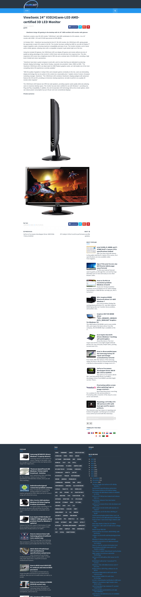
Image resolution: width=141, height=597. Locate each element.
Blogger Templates (42, 594)
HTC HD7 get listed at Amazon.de (102, 456)
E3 (77, 318)
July (94, 569)
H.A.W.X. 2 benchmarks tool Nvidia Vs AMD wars (106, 380)
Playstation (76, 295)
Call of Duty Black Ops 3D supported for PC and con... (105, 531)
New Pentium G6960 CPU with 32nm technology (103, 376)
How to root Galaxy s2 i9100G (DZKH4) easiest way (41, 383)
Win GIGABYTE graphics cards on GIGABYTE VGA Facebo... (105, 523)
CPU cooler (78, 298)
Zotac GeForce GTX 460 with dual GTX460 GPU (106, 317)
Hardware (23, 225)
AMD (74, 258)
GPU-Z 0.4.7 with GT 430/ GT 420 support (104, 407)
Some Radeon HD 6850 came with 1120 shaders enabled (104, 348)
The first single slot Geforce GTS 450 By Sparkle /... (104, 285)
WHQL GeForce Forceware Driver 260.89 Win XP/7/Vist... (105, 404)
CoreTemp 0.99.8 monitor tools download (105, 540)
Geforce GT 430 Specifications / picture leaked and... (104, 490)
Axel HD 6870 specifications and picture (104, 288)
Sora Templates (30, 594)
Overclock (78, 288)
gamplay (67, 328)
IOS (70, 311)
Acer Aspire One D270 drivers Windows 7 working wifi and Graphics (110, 111)
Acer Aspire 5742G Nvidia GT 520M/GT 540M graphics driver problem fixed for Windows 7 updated (41, 319)
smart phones (70, 331)
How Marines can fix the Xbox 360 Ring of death (104, 312)
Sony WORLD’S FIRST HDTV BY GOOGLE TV (105, 440)
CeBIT (75, 308)
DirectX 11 (71, 318)
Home (23, 10)
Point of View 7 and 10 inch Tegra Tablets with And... (106, 320)
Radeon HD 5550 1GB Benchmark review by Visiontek (105, 527)
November (96, 280)
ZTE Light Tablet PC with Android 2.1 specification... (103, 443)
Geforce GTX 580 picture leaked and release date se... (106, 296)
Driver (77, 255)
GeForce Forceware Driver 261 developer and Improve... (106, 304)
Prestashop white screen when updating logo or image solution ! (109, 161)
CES (71, 288)
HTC (69, 305)
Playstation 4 (79, 292)
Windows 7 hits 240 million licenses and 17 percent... (105, 365)
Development (59, 311)
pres (73, 328)
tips (69, 295)
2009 (92, 584)
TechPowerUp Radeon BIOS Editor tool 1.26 (105, 315)
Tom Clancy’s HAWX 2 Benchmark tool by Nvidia (106, 351)
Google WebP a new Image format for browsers (104, 554)
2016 (92, 263)
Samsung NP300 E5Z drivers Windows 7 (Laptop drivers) (40, 255)
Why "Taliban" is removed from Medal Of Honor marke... (106, 412)
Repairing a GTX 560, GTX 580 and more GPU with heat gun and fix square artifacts (109, 179)
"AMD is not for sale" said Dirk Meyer (103, 506)
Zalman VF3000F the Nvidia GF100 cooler (104, 520)
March (95, 577)
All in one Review (78, 285)
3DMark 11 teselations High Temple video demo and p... (105, 382)
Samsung (68, 285)
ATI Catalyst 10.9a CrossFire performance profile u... (105, 416)
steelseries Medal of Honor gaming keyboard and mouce (106, 447)
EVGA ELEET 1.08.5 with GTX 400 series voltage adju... (106, 326)
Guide (57, 321)
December (96, 277)
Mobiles (57, 262)
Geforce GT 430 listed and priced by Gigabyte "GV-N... (106, 546)
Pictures (78, 301)
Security (58, 315)
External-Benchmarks (69, 325)
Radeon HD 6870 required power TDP (103, 401)
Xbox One (62, 295)
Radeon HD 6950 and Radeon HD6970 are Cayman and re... (104, 433)
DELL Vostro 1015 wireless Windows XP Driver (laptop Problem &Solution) (40, 302)
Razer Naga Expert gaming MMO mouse (104, 450)
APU (56, 292)
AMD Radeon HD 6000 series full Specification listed (106, 478)
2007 (92, 588)
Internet (64, 321)
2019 (92, 258)
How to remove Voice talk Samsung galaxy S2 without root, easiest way (40, 335)
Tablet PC (65, 288)
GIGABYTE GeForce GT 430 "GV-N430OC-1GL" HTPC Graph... (105, 474)
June (94, 571)
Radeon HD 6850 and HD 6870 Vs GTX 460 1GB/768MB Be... (104, 390)
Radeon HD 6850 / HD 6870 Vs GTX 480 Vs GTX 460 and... (106, 482)
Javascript (82, 325)
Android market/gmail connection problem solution (41, 286)
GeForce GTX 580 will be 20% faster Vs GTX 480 (105, 357)
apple (79, 282)
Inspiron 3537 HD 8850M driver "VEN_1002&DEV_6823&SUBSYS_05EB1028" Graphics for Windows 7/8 (105, 92)
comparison (59, 282)
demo (71, 301)
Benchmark (67, 258)
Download (58, 255)
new (74, 282)
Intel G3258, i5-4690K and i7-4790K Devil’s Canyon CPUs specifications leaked (110, 23)
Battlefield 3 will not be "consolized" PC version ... (104, 361)
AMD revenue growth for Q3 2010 (102, 430)
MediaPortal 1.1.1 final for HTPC (101, 538)
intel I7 (82, 321)
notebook (58, 318)
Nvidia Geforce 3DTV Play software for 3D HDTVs (105, 369)
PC (72, 298)
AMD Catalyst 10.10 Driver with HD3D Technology (103, 353)
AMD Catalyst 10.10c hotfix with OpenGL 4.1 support (105, 308)
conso (76, 321)
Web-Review (73, 315)
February (96, 580)
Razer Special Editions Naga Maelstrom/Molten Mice (100, 513)
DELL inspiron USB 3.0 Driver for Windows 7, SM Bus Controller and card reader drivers (40, 399)
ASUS (64, 305)
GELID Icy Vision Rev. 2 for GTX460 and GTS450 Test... (106, 562)
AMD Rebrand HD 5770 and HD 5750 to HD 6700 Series (106, 486)
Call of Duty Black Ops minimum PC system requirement (105, 386)
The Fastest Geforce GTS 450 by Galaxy (104, 290)
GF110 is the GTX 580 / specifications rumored (106, 436)
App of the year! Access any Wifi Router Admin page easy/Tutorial (110, 40)
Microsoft (58, 275)
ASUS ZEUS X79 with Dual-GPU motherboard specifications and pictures (40, 350)
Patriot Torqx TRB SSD (99, 329)
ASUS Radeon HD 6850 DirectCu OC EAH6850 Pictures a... (105, 394)
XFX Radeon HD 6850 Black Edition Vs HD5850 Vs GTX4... (105, 293)
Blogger (57, 325)
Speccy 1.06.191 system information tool (104, 345)
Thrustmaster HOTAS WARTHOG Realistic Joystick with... (104, 494)
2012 (92, 271)
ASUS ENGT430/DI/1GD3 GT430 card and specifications (104, 463)
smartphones (59, 265)
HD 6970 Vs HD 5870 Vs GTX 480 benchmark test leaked (105, 342)
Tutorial (69, 268)
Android (64, 278)
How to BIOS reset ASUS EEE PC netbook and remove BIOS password (41, 367)
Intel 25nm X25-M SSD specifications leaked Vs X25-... (106, 509)
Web (70, 321)
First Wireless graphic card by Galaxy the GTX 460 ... (106, 558)
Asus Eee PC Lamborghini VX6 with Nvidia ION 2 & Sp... (106, 550)
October (95, 282)
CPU (69, 262)
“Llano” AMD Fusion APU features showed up (106, 409)
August (95, 567)
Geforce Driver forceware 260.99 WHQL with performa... (105, 332)
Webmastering (59, 308)
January (95, 582)
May (94, 573)
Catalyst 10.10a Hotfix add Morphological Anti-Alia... (106, 336)
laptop (74, 272)
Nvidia (79, 258)
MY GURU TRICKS (59, 268)
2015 (92, 265)
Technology (59, 272)
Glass (82, 318)
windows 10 (80, 328)
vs (66, 311)
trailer (66, 275)
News (28, 225)
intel (74, 262)
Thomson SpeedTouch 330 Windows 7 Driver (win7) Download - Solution (40, 270)
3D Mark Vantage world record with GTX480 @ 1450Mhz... (106, 503)
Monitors (66, 298)
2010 (92, 275)
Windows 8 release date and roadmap (104, 339)
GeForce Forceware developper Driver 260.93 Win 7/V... (106, 423)
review (57, 278)
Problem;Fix (72, 278)
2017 (92, 261)
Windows (67, 282)
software (58, 258)
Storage (65, 301)
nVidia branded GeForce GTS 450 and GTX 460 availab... (106, 542)
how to (67, 272)
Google (57, 288)
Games (71, 252)
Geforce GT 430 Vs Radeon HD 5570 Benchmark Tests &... (103, 427)
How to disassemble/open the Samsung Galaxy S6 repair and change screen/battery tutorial (110, 128)
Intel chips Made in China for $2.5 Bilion (104, 323)
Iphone (66, 292)
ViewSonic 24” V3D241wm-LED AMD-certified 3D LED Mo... (105, 420)
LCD (74, 305)
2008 (92, 586)
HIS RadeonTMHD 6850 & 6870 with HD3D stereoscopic (104, 373)
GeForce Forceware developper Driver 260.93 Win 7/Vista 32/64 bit (109, 144)
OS (83, 295)
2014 (92, 267)
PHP (56, 331)
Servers (65, 315)
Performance (59, 285)
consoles (78, 268)
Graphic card (78, 265)
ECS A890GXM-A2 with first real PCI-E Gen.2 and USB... (106, 535)
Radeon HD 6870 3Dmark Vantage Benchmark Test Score (106, 398)
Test (64, 262)
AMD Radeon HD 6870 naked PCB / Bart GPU (105, 438)
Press (71, 255)
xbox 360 (57, 301)
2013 (92, 269)
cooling (69, 308)
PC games (68, 265)
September (96, 565)
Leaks (60, 328)
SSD (56, 295)
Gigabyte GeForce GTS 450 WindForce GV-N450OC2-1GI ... (105, 517)
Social (62, 331)
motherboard (75, 275)
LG (56, 328)
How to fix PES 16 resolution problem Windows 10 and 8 (107, 57)
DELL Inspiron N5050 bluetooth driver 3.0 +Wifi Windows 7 (109, 73)
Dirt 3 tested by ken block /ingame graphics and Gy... (105, 453)
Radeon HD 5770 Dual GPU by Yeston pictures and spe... (106, 459)
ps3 (65, 318)
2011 (92, 273)
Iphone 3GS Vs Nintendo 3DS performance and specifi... (106, 499)
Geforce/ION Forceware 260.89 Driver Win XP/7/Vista (105, 470)
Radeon (76, 311)
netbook (58, 298)
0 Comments (27, 26)
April (94, 575)
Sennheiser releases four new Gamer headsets (103, 300)
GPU (61, 292)
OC (72, 292)
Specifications (36, 225)
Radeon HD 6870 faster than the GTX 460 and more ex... (105, 467)
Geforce (57, 305)
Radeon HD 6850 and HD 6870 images (103, 497)
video (65, 255)
